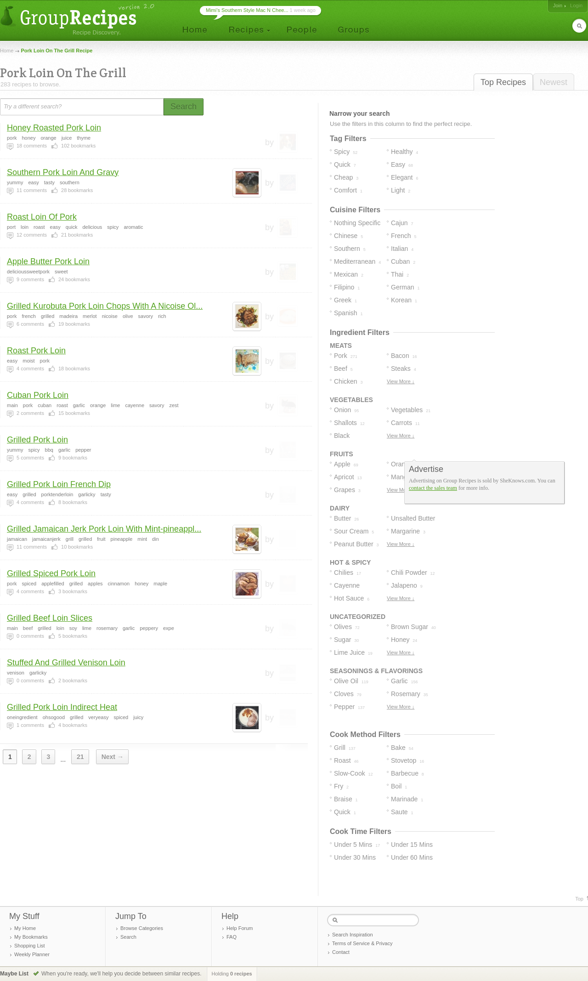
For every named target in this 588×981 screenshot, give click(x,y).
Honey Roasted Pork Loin (54, 127)
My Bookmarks (31, 937)
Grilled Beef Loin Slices (49, 618)
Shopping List (29, 945)
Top (579, 899)
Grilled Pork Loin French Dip (59, 484)
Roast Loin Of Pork (42, 216)
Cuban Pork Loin (37, 395)
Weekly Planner (32, 954)
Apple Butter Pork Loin (48, 261)
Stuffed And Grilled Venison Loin (66, 662)
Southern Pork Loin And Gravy (63, 172)
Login (576, 5)
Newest (553, 82)
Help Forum (239, 928)
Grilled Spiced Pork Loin (51, 573)
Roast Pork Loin (36, 350)
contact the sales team (433, 488)
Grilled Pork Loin (37, 439)
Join (557, 5)
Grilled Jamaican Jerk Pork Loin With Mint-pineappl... (104, 528)
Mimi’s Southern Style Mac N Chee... (247, 10)
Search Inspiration (352, 934)
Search (128, 937)
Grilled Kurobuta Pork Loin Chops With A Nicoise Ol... (105, 306)
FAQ (231, 937)
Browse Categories (141, 928)
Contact (341, 952)
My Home (25, 928)
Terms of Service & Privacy (362, 943)
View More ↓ (400, 381)
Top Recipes (503, 82)
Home (6, 50)
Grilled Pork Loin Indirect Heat (62, 707)
